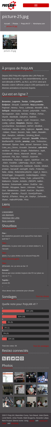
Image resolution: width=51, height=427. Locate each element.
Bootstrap (14, 423)
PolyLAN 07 (25, 24)
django (31, 421)
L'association (7, 212)
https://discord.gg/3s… (11, 259)
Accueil (7, 24)
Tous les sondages (41, 346)
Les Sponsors (8, 215)
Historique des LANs (10, 218)
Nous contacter (8, 221)
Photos (15, 24)
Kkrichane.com (39, 24)
